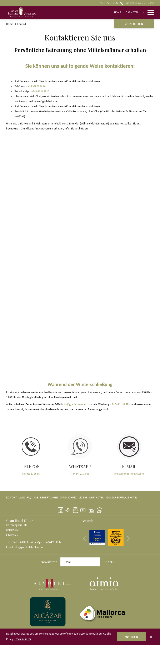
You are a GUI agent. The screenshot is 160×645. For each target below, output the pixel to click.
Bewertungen (49, 497)
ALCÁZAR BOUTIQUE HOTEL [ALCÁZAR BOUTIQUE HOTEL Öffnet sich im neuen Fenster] (121, 498)
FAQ (29, 497)
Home (9, 24)
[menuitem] (72, 12)
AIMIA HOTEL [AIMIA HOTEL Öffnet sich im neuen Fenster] (96, 498)
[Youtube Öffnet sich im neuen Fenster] (83, 509)
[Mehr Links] (149, 12)
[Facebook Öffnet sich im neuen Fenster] (60, 509)
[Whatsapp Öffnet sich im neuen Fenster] (99, 509)
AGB (36, 497)
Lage (22, 497)
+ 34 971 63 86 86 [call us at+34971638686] (132, 2)
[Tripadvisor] (68, 509)
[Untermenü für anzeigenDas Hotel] (97, 12)
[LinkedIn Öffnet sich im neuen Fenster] (91, 509)
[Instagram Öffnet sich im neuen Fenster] (75, 509)
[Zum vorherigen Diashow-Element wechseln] (84, 538)
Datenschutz (68, 497)
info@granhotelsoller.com (77, 404)
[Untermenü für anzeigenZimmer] (114, 12)
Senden (109, 562)
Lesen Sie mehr (23, 639)
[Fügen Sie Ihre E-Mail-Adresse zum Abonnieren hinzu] (80, 561)
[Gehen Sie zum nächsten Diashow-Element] (128, 538)
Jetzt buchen (134, 24)
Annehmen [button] (131, 637)
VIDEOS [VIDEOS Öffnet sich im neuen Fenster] (83, 498)
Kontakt (11, 497)
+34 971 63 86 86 (36, 86)
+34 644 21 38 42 (40, 91)
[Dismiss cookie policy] (151, 636)
